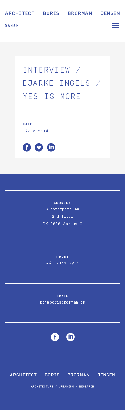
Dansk (12, 26)
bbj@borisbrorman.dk (62, 302)
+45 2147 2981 (62, 263)
